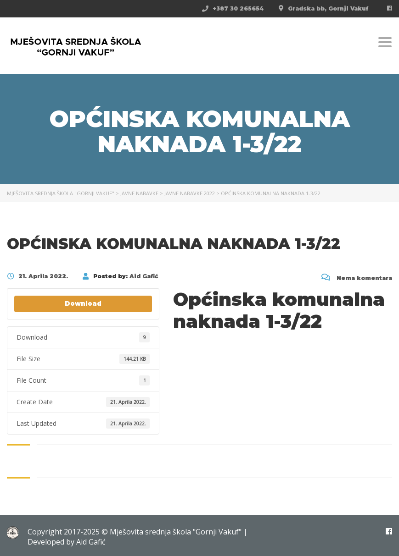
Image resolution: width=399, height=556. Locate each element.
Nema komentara (356, 278)
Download (83, 303)
